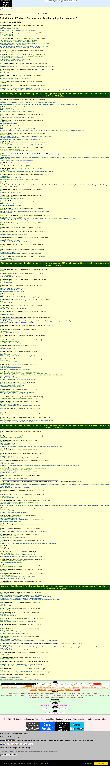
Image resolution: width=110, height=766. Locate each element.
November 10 (70, 686)
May (66, 684)
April (62, 684)
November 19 (42, 687)
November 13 (96, 686)
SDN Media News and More (60, 709)
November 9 (61, 686)
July (74, 684)
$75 (20, 744)
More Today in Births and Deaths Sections (71, 697)
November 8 (53, 686)
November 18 (33, 687)
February (53, 684)
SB (53, 1)
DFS (50, 1)
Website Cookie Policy (8, 754)
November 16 (15, 687)
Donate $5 (74, 1)
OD (57, 1)
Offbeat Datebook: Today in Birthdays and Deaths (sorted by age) (20, 695)
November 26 (104, 687)
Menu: (55, 682)
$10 (8, 744)
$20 (12, 744)
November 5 (28, 686)
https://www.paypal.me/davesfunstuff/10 (22, 160)
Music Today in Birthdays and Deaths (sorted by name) (92, 695)
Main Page (40, 684)
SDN (60, 1)
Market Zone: (55, 699)
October (91, 684)
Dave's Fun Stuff (55, 701)
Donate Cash (10, 740)
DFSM (64, 1)
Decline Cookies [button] (88, 763)
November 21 (59, 687)
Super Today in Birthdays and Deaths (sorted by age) (34, 693)
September (84, 684)
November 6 (36, 686)
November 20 (50, 687)
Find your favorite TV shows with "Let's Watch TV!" (55, 705)
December (77, 689)
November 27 (34, 689)
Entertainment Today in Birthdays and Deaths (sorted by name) (58, 695)
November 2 (4, 686)
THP (68, 1)
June (70, 684)
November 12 (88, 686)
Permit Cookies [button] (101, 763)
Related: (55, 691)
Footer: (55, 711)
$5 (4, 744)
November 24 (86, 687)
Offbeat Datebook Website (93, 693)
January (47, 684)
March (58, 684)
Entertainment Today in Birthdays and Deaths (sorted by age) (29, 13)
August (78, 684)
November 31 (69, 689)
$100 (25, 744)
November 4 (20, 686)
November (97, 684)
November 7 (45, 686)
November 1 (105, 684)
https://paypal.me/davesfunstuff (25, 322)
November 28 (42, 689)
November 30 (60, 689)
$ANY (31, 744)
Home (46, 1)
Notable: (55, 707)
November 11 (79, 686)
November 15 (6, 687)
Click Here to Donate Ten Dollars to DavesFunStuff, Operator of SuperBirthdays (30, 154)
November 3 (12, 686)
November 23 (77, 687)
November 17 (24, 687)
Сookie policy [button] (52, 763)
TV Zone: (55, 703)
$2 (1, 744)
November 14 (105, 686)
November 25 (95, 687)
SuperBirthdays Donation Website (14, 317)
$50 (16, 744)
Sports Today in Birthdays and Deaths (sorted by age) (42, 697)
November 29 (51, 689)
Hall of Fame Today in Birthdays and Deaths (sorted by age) (68, 693)
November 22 (68, 687)
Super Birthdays (13, 693)
